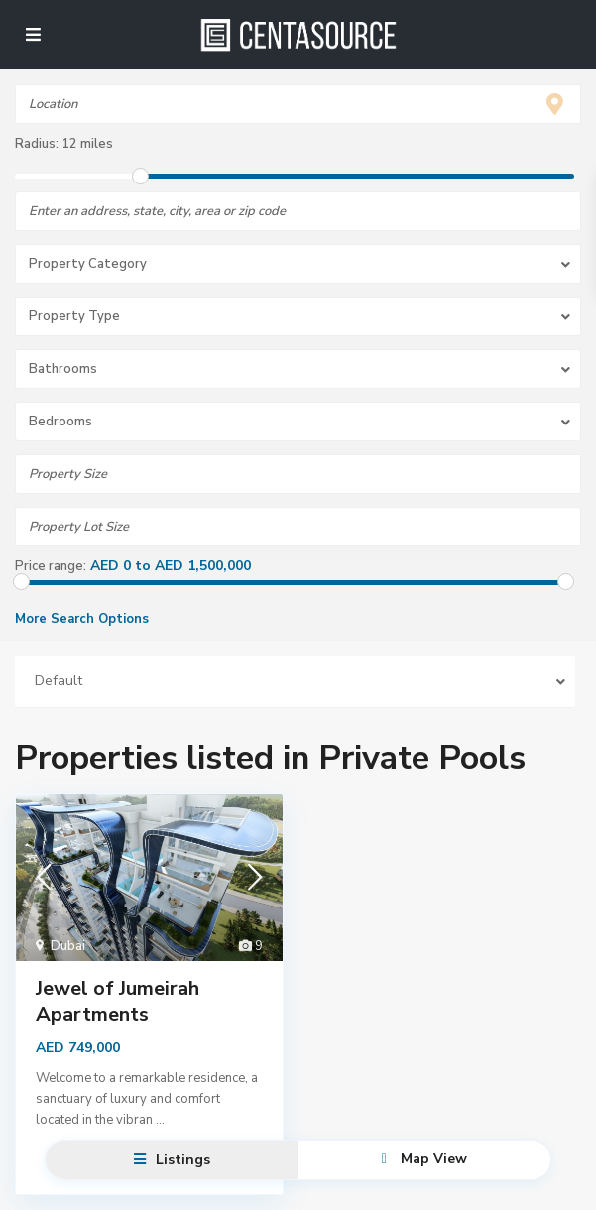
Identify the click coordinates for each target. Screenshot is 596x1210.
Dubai (68, 946)
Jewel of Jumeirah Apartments (117, 1001)
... (160, 1120)
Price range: (50, 566)
